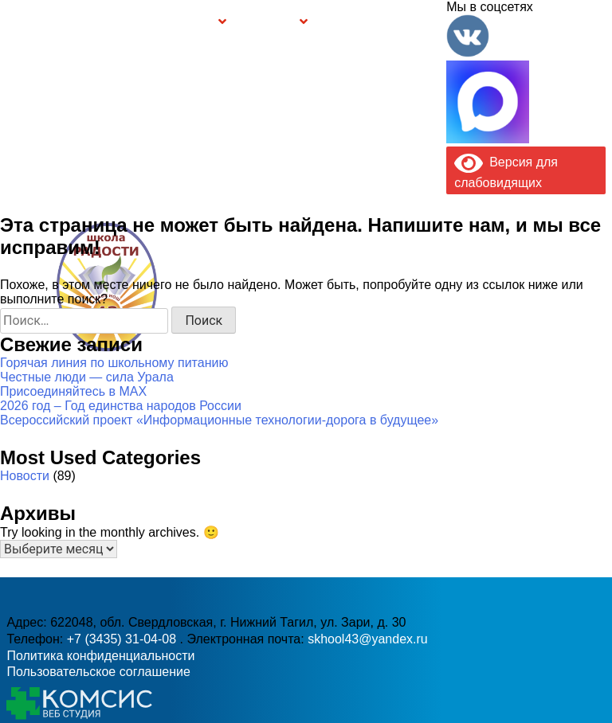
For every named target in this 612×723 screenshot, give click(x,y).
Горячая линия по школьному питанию (114, 362)
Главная (43, 22)
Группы (200, 23)
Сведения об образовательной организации (110, 22)
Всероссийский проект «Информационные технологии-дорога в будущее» (219, 420)
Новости (24, 476)
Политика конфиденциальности (100, 655)
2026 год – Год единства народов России (120, 405)
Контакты (420, 22)
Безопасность (268, 23)
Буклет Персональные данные (352, 22)
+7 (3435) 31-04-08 (265, 311)
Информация (12, 20)
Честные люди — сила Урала (87, 377)
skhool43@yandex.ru (437, 311)
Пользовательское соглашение (98, 671)
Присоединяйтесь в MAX (73, 391)
